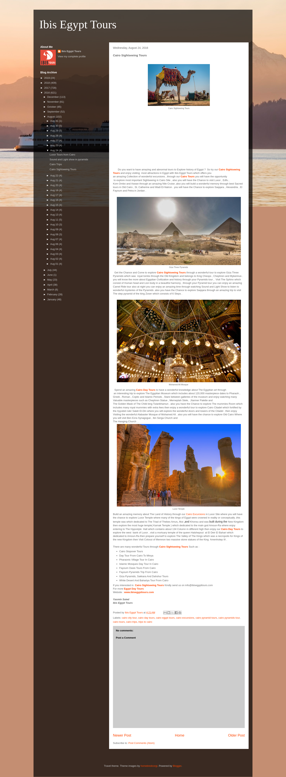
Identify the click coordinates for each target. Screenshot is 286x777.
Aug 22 (54, 175)
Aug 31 (54, 120)
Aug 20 (54, 185)
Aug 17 (54, 195)
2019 (47, 77)
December (53, 96)
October (52, 106)
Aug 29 (54, 130)
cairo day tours (146, 617)
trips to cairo (145, 621)
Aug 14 (54, 209)
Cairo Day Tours (145, 389)
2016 (47, 92)
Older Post (236, 735)
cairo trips (131, 621)
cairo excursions (185, 617)
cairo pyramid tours (206, 617)
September (53, 111)
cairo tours (119, 621)
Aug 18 (54, 190)
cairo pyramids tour (229, 617)
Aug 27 (54, 140)
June (50, 274)
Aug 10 (54, 224)
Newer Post (122, 735)
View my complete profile (72, 56)
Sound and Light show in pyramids (69, 159)
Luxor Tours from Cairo (62, 154)
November (53, 101)
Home (179, 735)
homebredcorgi (149, 765)
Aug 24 (54, 150)
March (51, 289)
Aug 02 (54, 258)
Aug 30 (54, 125)
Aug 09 (54, 229)
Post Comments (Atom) (141, 743)
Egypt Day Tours (134, 588)
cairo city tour (129, 617)
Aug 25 (54, 145)
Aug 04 (54, 249)
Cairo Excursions (195, 514)
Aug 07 (54, 239)
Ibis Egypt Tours (77, 24)
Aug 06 (54, 244)
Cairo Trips (56, 164)
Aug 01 (54, 263)
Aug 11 (54, 219)
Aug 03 (54, 253)
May (50, 279)
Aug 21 (54, 180)
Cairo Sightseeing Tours (171, 272)
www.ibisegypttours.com (139, 592)
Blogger (177, 765)
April (50, 284)
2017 (47, 87)
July (50, 270)
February (52, 294)
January (52, 299)
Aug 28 (54, 135)
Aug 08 (54, 234)
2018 (47, 82)
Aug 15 (54, 204)
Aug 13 (54, 214)
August (51, 116)
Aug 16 (54, 199)
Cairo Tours (188, 176)
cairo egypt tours (165, 617)
